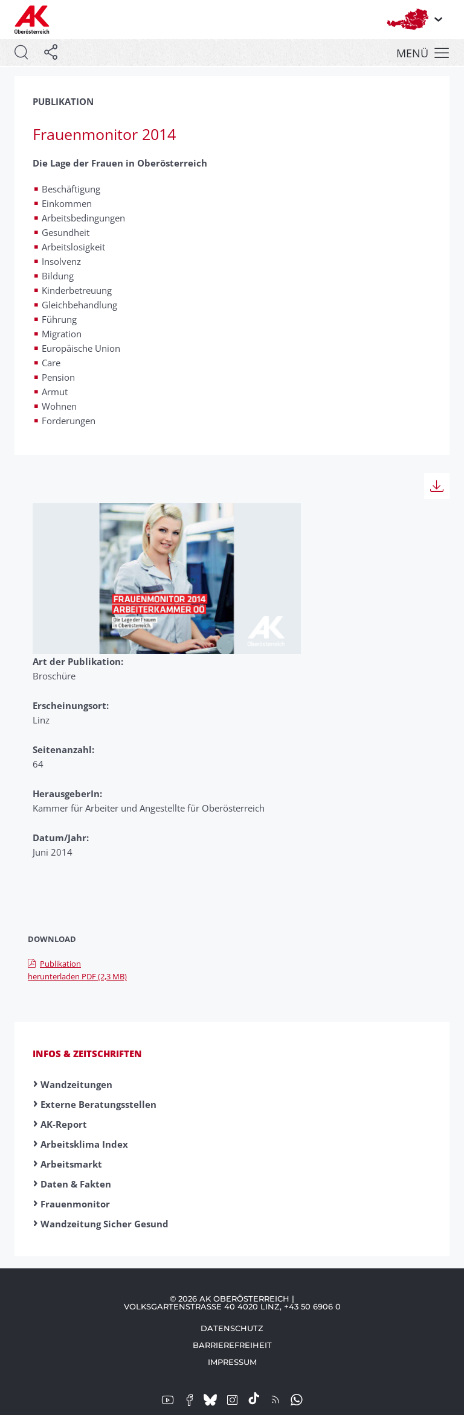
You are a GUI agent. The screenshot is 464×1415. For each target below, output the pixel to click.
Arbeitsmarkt (71, 1164)
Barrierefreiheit (232, 1345)
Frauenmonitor (75, 1204)
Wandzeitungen (76, 1084)
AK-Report (63, 1124)
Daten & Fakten (75, 1184)
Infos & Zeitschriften (87, 1054)
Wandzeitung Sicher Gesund (104, 1224)
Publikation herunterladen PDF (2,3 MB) (77, 970)
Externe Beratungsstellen (98, 1104)
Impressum (232, 1362)
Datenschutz (232, 1328)
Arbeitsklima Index (84, 1144)
